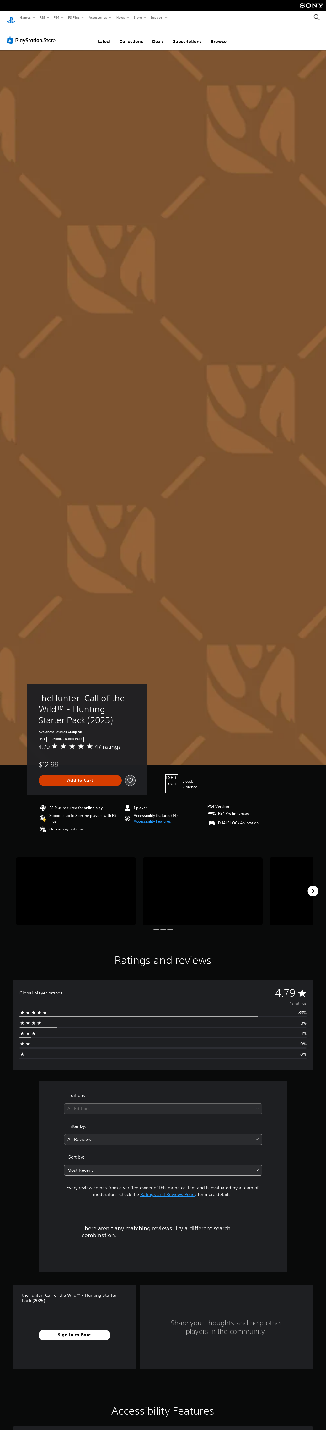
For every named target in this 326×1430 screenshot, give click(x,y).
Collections (131, 35)
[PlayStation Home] (11, 17)
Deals (158, 35)
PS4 (56, 17)
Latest (104, 35)
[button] (152, 815)
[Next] (312, 885)
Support (156, 17)
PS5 (42, 17)
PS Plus (74, 17)
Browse (219, 35)
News (120, 17)
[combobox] (163, 1102)
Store (137, 17)
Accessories (97, 17)
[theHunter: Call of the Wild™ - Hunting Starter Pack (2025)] (76, 885)
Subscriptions (187, 35)
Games (25, 17)
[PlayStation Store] (32, 34)
